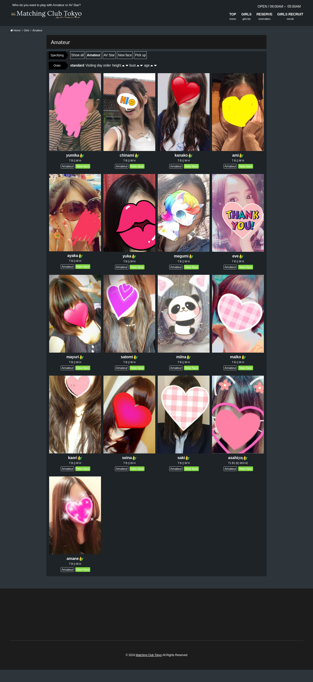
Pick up (140, 67)
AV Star (109, 67)
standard (77, 78)
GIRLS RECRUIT (290, 14)
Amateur (93, 67)
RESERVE (264, 14)
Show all (77, 67)
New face (125, 67)
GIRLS (246, 14)
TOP (232, 14)
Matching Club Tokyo (149, 667)
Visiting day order (98, 78)
